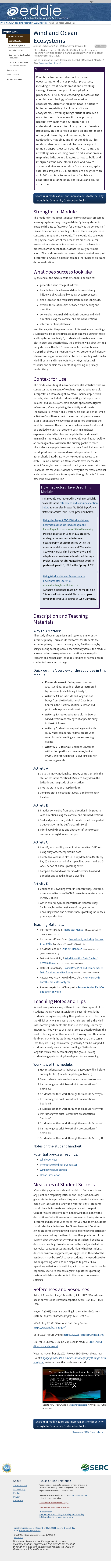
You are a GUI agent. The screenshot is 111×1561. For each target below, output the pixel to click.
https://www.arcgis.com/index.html (83, 1334)
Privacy (16, 1496)
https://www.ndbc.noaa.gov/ (49, 1327)
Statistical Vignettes (17, 45)
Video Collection (16, 50)
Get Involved (12, 70)
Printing (17, 1493)
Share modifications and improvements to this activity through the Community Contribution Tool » (69, 198)
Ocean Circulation (50, 1175)
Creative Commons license (77, 1495)
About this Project (14, 79)
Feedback (18, 1500)
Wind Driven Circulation (53, 1170)
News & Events (13, 74)
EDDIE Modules (40, 22)
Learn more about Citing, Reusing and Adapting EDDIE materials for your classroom (61, 1515)
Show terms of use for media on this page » (54, 1507)
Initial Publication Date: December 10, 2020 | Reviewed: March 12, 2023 (68, 61)
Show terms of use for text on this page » (53, 1503)
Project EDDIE (6, 22)
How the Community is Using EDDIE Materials (19, 63)
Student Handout (72, 949)
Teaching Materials (23, 22)
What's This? (18, 1537)
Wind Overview (48, 1159)
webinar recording (78, 1405)
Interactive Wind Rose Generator (58, 1164)
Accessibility (19, 1489)
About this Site (20, 1485)
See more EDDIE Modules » (87, 1432)
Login (91, 2)
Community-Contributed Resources (19, 56)
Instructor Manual (74, 929)
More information (45, 1512)
